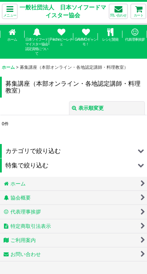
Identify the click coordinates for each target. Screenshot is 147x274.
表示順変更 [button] (88, 108)
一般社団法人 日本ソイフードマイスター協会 (63, 11)
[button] (10, 11)
